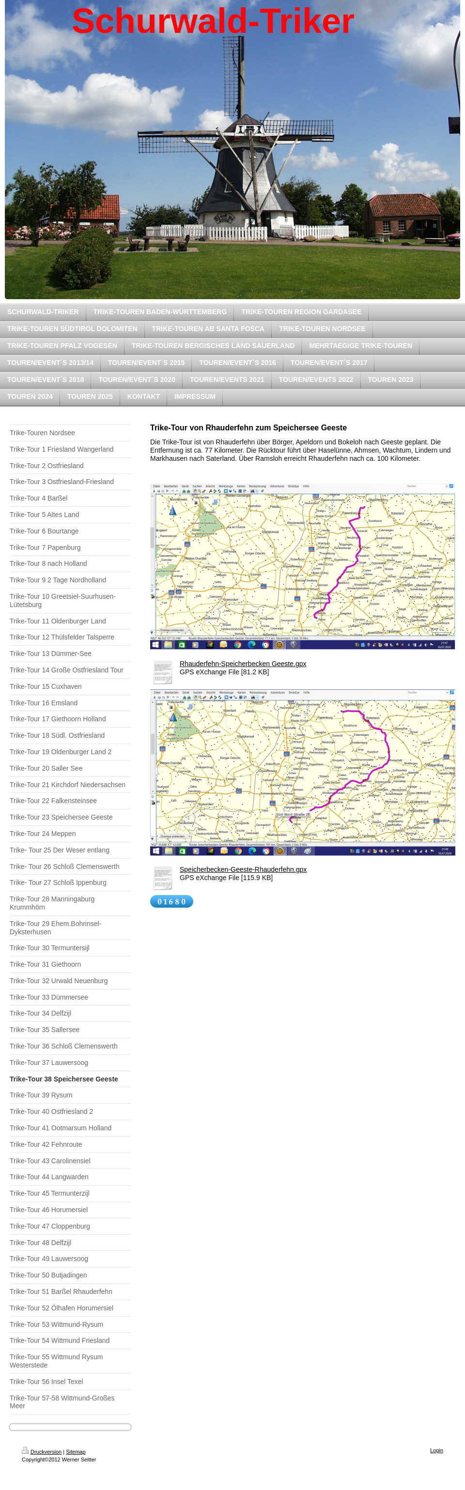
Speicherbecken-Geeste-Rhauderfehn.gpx (243, 869)
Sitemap (75, 1452)
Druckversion (42, 1452)
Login (436, 1450)
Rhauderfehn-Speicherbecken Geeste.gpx (243, 664)
